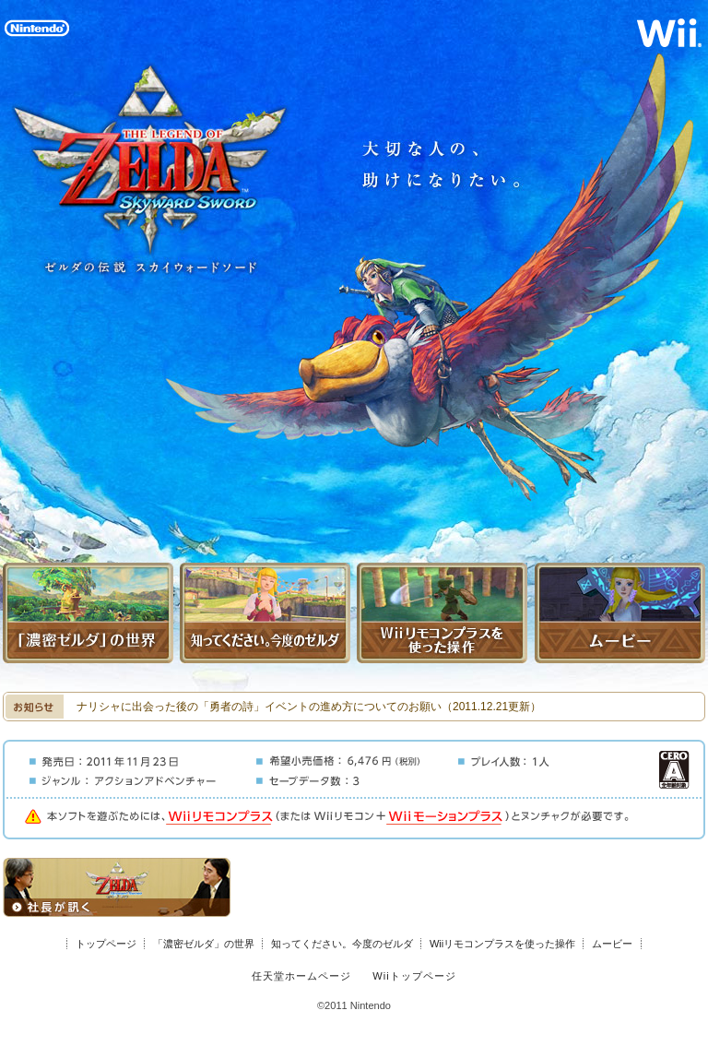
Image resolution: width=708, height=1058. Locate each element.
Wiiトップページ (413, 975)
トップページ (106, 943)
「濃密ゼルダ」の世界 (203, 943)
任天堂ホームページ (301, 975)
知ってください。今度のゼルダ (342, 943)
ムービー (612, 943)
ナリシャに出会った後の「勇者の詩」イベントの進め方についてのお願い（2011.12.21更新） (309, 706)
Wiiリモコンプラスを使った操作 (502, 943)
